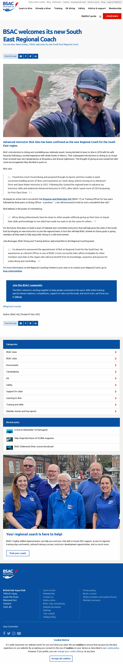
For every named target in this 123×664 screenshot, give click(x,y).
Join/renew (112, 16)
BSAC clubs (11, 358)
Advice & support (97, 8)
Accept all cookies (61, 658)
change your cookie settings (70, 651)
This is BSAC (49, 613)
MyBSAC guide (88, 16)
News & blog (22, 44)
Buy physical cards (78, 2)
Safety (81, 8)
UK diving (70, 8)
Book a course (94, 2)
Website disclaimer (52, 607)
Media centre (49, 600)
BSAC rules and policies (54, 603)
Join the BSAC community (27, 285)
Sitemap (47, 610)
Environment (12, 365)
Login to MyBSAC (114, 2)
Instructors (56, 2)
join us (18, 297)
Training (58, 8)
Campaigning (12, 371)
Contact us (48, 597)
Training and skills (14, 404)
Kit (7, 378)
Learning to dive (13, 398)
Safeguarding (49, 617)
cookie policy (113, 648)
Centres (66, 2)
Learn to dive (25, 8)
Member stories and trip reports (21, 411)
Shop (103, 2)
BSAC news (11, 352)
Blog (49, 2)
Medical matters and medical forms (100, 597)
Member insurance (91, 600)
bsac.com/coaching (12, 271)
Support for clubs (14, 391)
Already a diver (43, 8)
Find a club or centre (37, 2)
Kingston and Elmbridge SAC (57, 199)
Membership (115, 8)
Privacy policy (89, 590)
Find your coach (18, 553)
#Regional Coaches (12, 306)
